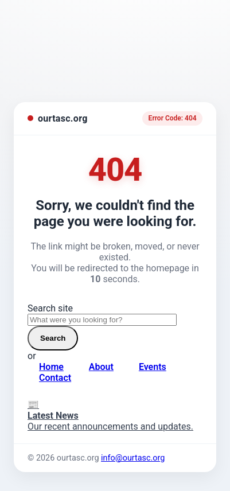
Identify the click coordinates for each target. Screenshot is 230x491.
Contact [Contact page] (55, 377)
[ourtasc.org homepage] (58, 118)
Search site (50, 308)
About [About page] (101, 366)
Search (52, 338)
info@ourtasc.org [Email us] (133, 458)
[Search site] (102, 320)
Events (152, 366)
